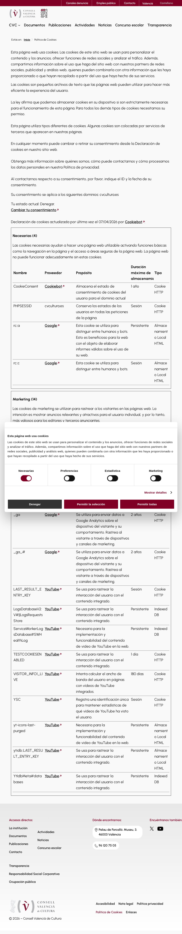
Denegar (35, 504)
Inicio (27, 39)
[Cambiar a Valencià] (147, 3)
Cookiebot (133, 222)
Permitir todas (147, 504)
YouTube (52, 589)
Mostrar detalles (155, 492)
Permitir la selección (91, 504)
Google (51, 325)
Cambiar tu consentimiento (33, 210)
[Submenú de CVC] (19, 25)
